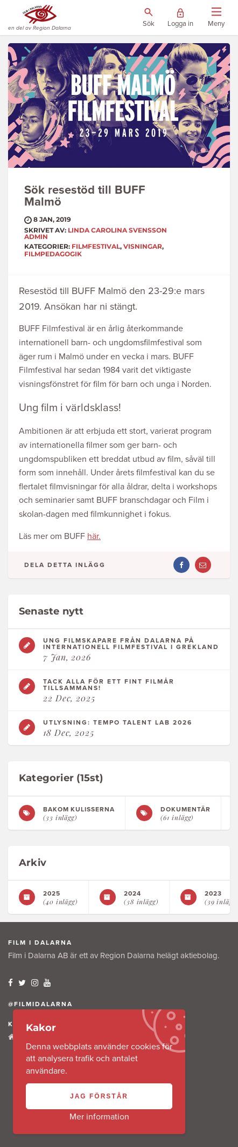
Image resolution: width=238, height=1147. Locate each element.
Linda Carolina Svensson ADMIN (95, 233)
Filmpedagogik (53, 254)
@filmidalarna (40, 1004)
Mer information (99, 1116)
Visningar (142, 246)
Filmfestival (96, 246)
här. (94, 536)
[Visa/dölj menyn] (216, 17)
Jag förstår (99, 1096)
